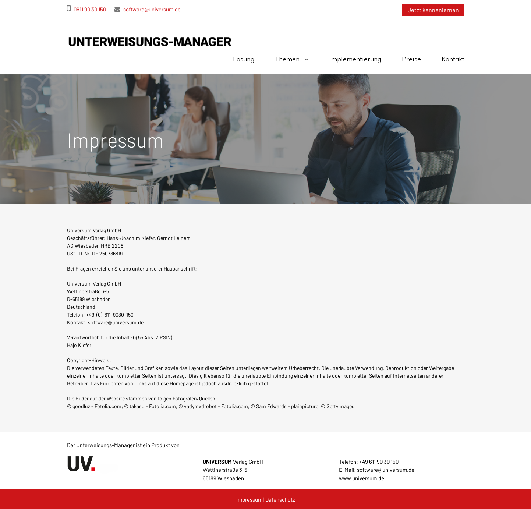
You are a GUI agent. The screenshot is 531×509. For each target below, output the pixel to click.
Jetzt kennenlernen (433, 9)
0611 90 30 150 (86, 9)
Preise (411, 59)
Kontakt (453, 59)
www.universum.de (361, 478)
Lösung (243, 59)
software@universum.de (147, 9)
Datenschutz (280, 499)
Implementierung (355, 59)
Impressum (249, 499)
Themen (287, 59)
